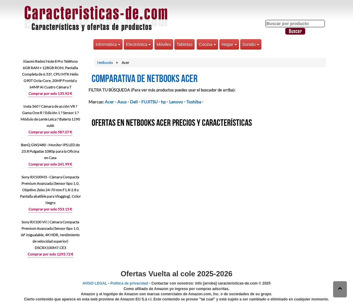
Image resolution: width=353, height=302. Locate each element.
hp (163, 101)
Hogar (229, 44)
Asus (122, 101)
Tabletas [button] (184, 44)
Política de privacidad (129, 283)
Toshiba (193, 101)
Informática (108, 44)
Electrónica (138, 44)
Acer (109, 101)
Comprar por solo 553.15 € (50, 209)
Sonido (250, 44)
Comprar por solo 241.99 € (50, 164)
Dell (134, 101)
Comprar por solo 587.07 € (50, 132)
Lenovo (176, 101)
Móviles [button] (164, 44)
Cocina (207, 44)
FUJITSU (149, 101)
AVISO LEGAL (94, 283)
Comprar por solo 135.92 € (50, 93)
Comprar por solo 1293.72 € (50, 254)
